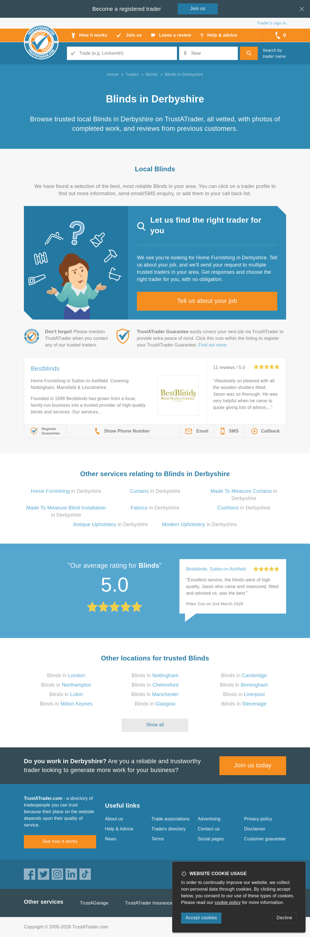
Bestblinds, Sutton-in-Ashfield (216, 569)
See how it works (60, 841)
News (110, 838)
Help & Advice (119, 829)
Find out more (213, 345)
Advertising (209, 819)
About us (114, 819)
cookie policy (228, 902)
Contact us (208, 829)
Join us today (253, 765)
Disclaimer (255, 829)
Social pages (211, 838)
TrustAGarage (94, 903)
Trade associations (170, 819)
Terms (157, 838)
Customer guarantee (265, 838)
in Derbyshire (66, 491)
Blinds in (66, 675)
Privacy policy (258, 819)
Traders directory (168, 829)
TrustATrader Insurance (148, 903)
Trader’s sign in (271, 23)
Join (197, 8)
